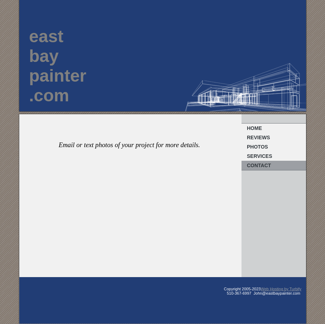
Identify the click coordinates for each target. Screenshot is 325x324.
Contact (259, 165)
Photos (257, 147)
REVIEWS (258, 137)
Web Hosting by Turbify (281, 289)
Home (254, 128)
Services (259, 156)
